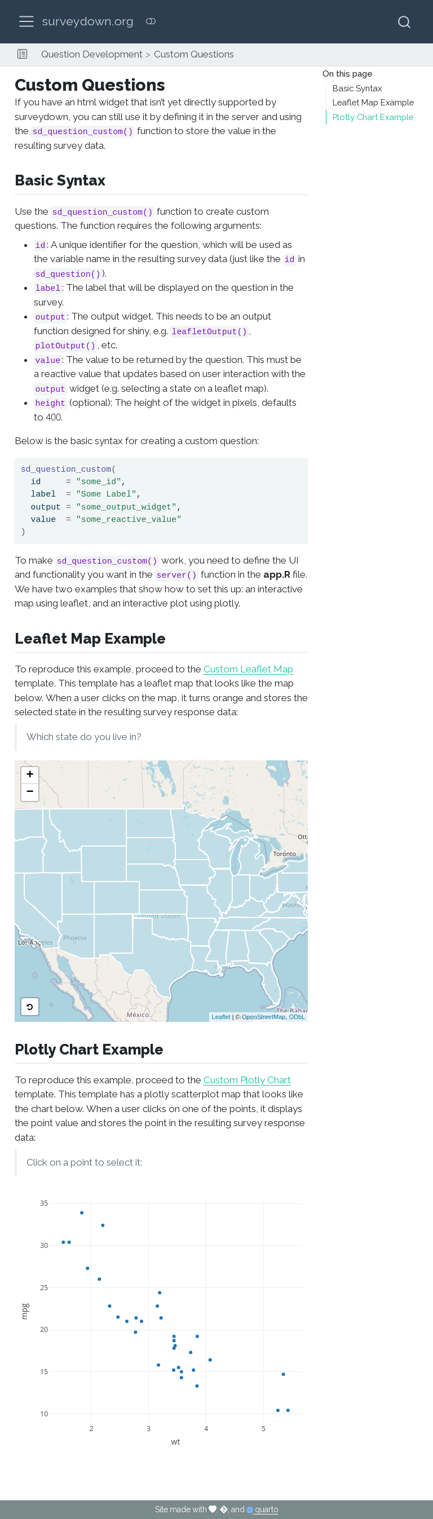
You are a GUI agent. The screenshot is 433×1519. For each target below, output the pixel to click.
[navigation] (335, 54)
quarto (262, 1509)
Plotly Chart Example (373, 117)
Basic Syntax (357, 88)
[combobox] (405, 22)
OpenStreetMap (264, 1016)
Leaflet (221, 1016)
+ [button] (29, 775)
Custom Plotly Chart (247, 1080)
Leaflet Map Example (373, 103)
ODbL (297, 1016)
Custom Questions (194, 54)
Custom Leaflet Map (248, 669)
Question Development (92, 54)
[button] (22, 54)
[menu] (26, 21)
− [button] (29, 792)
